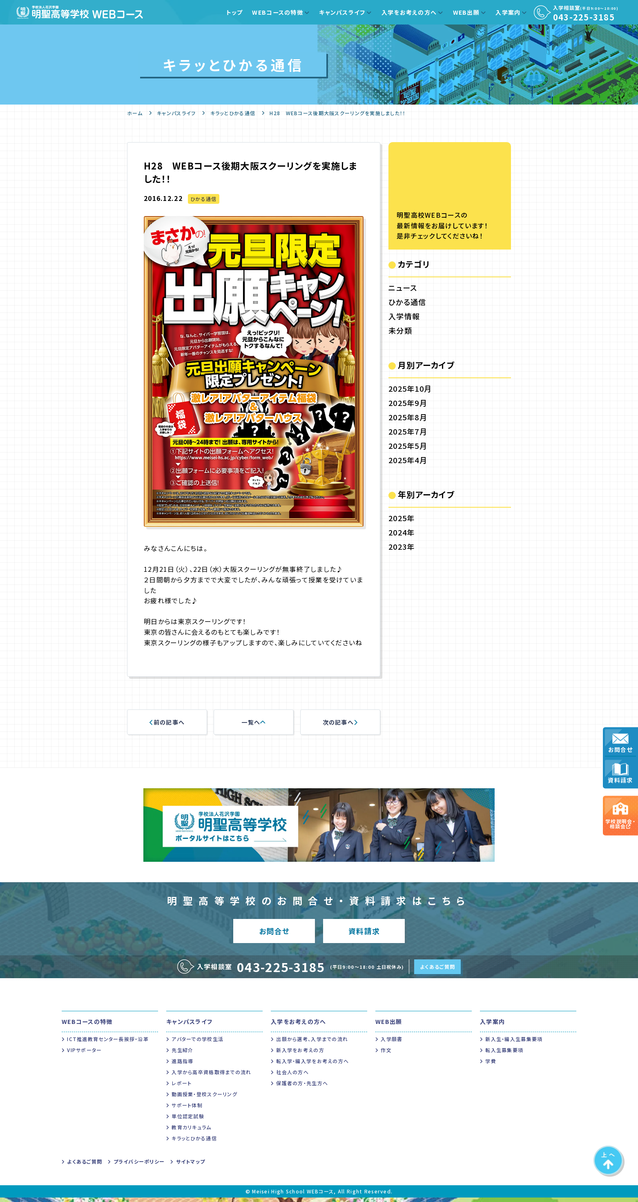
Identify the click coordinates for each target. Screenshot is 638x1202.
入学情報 (404, 316)
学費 (490, 1065)
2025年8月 (407, 417)
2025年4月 (407, 460)
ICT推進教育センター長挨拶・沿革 (108, 1043)
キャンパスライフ (342, 12)
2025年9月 (407, 402)
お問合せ (620, 743)
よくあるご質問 (437, 971)
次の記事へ (340, 722)
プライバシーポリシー (139, 1165)
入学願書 (391, 1043)
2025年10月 (410, 388)
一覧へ (253, 722)
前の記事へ (167, 722)
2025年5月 (407, 445)
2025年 (401, 518)
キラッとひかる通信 (233, 112)
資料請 (364, 933)
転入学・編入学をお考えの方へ (312, 1065)
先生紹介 (182, 1054)
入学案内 (507, 12)
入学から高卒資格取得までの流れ (211, 1076)
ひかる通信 (203, 198)
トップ (234, 12)
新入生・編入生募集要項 (513, 1043)
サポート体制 (187, 1109)
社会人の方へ (292, 1076)
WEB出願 (466, 12)
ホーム (135, 112)
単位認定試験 (188, 1120)
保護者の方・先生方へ (302, 1087)
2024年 (401, 532)
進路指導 (182, 1065)
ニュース (402, 287)
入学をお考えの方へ (409, 12)
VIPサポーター (84, 1054)
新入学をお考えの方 (300, 1054)
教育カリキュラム (191, 1131)
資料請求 (620, 773)
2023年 (401, 546)
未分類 (400, 330)
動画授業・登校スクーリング (204, 1098)
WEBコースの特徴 (277, 12)
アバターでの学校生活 (197, 1043)
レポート (182, 1087)
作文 (386, 1054)
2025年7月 (407, 431)
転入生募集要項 (504, 1054)
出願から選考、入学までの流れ (312, 1043)
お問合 (274, 933)
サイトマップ (190, 1165)
